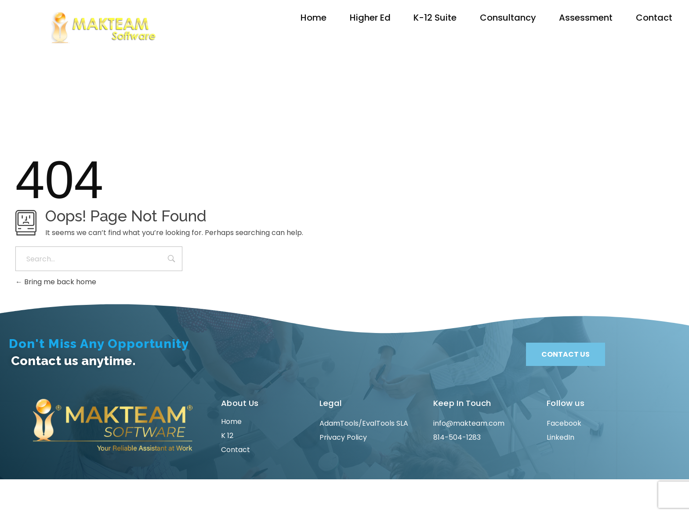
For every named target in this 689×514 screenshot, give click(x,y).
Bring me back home (55, 282)
